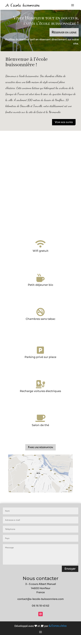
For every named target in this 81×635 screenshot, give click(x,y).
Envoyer (70, 568)
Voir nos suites (64, 122)
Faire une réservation (40, 447)
